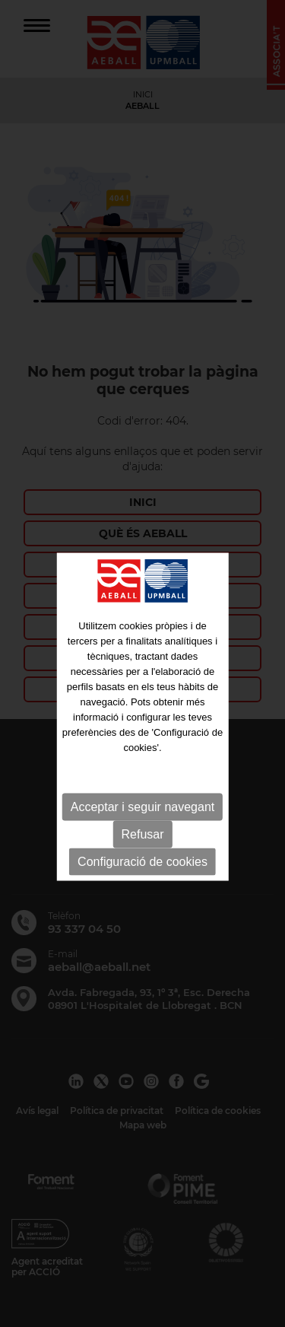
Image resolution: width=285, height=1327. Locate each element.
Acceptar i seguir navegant (142, 823)
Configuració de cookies (142, 878)
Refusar (142, 851)
